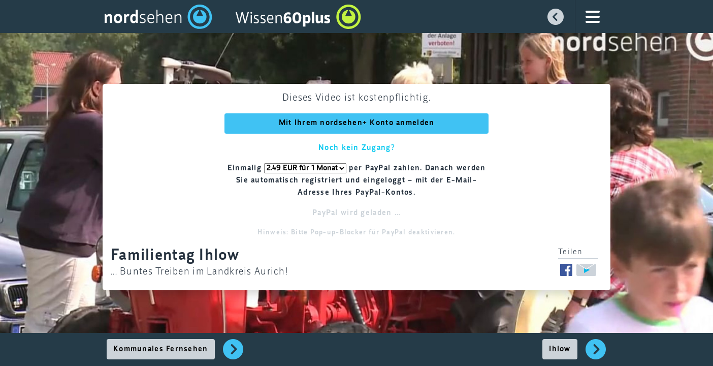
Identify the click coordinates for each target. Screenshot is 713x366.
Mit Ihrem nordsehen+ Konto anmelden (357, 123)
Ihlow (559, 349)
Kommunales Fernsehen (160, 349)
